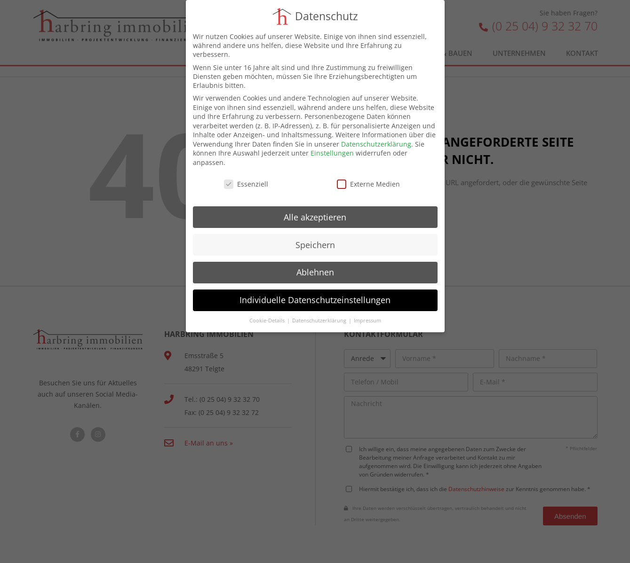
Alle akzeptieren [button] (315, 217)
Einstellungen (332, 153)
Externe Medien (368, 184)
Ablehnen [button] (315, 272)
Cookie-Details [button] (267, 320)
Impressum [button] (367, 320)
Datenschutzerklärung (376, 144)
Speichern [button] (315, 244)
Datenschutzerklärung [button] (320, 320)
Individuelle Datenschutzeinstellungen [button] (315, 299)
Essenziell (246, 184)
